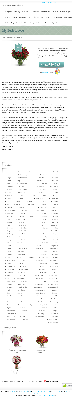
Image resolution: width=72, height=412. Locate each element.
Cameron (21, 222)
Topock (44, 189)
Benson (44, 216)
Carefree (20, 198)
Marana (56, 183)
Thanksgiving (29, 23)
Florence (55, 195)
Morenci (55, 263)
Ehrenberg (55, 290)
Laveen (9, 192)
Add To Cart (52, 64)
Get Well (55, 12)
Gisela (56, 243)
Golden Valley (23, 189)
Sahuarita (55, 207)
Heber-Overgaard (40, 290)
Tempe (9, 178)
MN (37, 393)
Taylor (9, 257)
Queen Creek (54, 198)
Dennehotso (54, 225)
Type (54, 23)
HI (41, 391)
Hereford (9, 237)
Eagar (45, 251)
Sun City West (54, 186)
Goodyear (31, 204)
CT (30, 391)
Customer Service (8, 381)
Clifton (24, 266)
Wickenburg (29, 201)
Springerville (10, 240)
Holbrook (9, 216)
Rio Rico (9, 246)
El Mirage (55, 201)
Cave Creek (43, 175)
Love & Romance (11, 17)
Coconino (10, 287)
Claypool (9, 231)
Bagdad (9, 290)
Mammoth (10, 195)
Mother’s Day (57, 17)
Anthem (21, 216)
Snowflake (24, 228)
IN (49, 391)
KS (54, 391)
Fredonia (20, 299)
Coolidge (43, 204)
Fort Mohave (23, 234)
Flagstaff (9, 189)
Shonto (56, 219)
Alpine (56, 305)
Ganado (22, 272)
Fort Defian (43, 272)
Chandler (41, 178)
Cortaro (24, 210)
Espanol (44, 2)
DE (33, 391)
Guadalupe (55, 293)
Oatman (9, 305)
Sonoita (9, 248)
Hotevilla (23, 240)
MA (69, 391)
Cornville (55, 240)
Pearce (9, 251)
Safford (9, 219)
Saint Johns (20, 251)
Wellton (21, 186)
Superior (55, 204)
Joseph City (21, 302)
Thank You (35, 12)
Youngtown (10, 213)
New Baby (25, 12)
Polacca (56, 272)
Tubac (20, 246)
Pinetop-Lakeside (53, 287)
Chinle (24, 260)
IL (46, 391)
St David (55, 308)
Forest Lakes (38, 287)
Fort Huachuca (54, 248)
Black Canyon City (53, 246)
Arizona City (54, 210)
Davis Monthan (22, 248)
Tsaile (23, 316)
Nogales (55, 234)
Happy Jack (25, 319)
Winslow (9, 222)
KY (57, 391)
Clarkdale (45, 243)
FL (35, 391)
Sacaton (55, 251)
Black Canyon (22, 284)
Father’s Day (9, 23)
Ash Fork (24, 281)
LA (60, 391)
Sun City (55, 175)
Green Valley (54, 192)
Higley (18, 201)
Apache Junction (22, 178)
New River (22, 195)
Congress (22, 275)
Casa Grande (54, 178)
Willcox (39, 246)
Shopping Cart (52, 2)
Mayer (19, 257)
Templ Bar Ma (44, 305)
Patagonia (55, 311)
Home (3, 37)
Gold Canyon (40, 210)
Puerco (45, 281)
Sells (8, 201)
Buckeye (41, 186)
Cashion (21, 207)
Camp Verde (44, 257)
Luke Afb (22, 213)
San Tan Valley (23, 231)
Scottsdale (44, 183)
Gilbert (9, 181)
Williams (31, 257)
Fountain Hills (23, 183)
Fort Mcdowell (54, 322)
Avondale (9, 183)
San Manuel (40, 181)
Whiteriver (55, 254)
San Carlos (10, 272)
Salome (45, 219)
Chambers (44, 308)
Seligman (42, 266)
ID (44, 391)
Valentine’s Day (38, 17)
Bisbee (56, 228)
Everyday (8, 12)
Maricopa (41, 225)
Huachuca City (43, 237)
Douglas (19, 243)
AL (12, 391)
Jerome (56, 281)
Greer (8, 293)
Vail (20, 237)
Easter (48, 17)
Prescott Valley (21, 225)
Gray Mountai (21, 296)
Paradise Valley (11, 210)
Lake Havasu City (22, 175)
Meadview (20, 293)
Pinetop (56, 237)
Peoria (44, 172)
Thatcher (40, 302)
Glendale (55, 172)
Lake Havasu (24, 269)
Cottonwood (10, 228)
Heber (56, 257)
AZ (18, 391)
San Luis (9, 254)
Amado (9, 299)
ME (63, 391)
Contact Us (30, 381)
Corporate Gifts (24, 17)
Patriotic (19, 23)
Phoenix (9, 172)
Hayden (9, 308)
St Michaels (40, 296)
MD (66, 391)
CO (27, 391)
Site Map (39, 381)
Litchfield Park (54, 181)
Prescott (55, 216)
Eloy (8, 204)
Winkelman (43, 263)
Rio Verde (55, 213)
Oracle (44, 213)
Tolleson (43, 195)
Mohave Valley (42, 240)
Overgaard (21, 254)
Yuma (8, 175)
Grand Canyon (11, 260)
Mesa (31, 172)
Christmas (39, 23)
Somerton (43, 207)
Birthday (17, 12)
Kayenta (9, 263)
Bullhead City (21, 192)
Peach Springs (54, 284)
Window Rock (54, 260)
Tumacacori (21, 308)
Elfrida (45, 234)
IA (51, 391)
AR (21, 391)
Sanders (9, 284)
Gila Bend (41, 260)
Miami (8, 225)
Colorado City (11, 266)
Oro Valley (10, 234)
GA (38, 391)
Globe (8, 243)
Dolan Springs (40, 198)
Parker (43, 222)
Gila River (9, 275)
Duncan (42, 231)
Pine (8, 278)
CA (24, 391)
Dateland (21, 305)
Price (47, 23)
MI (34, 393)
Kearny (9, 198)
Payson (45, 228)
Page (18, 181)
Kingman (55, 189)
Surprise (41, 192)
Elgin (31, 305)
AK (15, 391)
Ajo (34, 195)
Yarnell (9, 296)
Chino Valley (54, 231)
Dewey (32, 216)
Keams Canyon (53, 275)
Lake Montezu (39, 275)
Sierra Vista (21, 219)
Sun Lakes (10, 186)
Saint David (41, 269)
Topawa (43, 201)
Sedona (18, 204)
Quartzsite (21, 263)
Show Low (55, 222)
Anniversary (45, 12)
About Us (20, 381)
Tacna (43, 299)
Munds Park (54, 299)
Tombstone (39, 248)
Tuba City (9, 207)
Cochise (9, 302)
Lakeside (43, 254)
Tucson (20, 172)
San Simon (40, 284)
